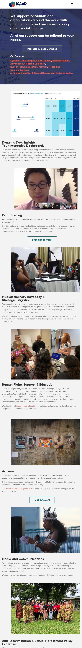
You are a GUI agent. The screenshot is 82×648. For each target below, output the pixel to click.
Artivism (43, 67)
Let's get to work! (42, 240)
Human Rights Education (23, 67)
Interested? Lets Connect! (42, 49)
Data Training (43, 61)
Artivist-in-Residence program (18, 489)
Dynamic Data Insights (22, 61)
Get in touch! (42, 500)
